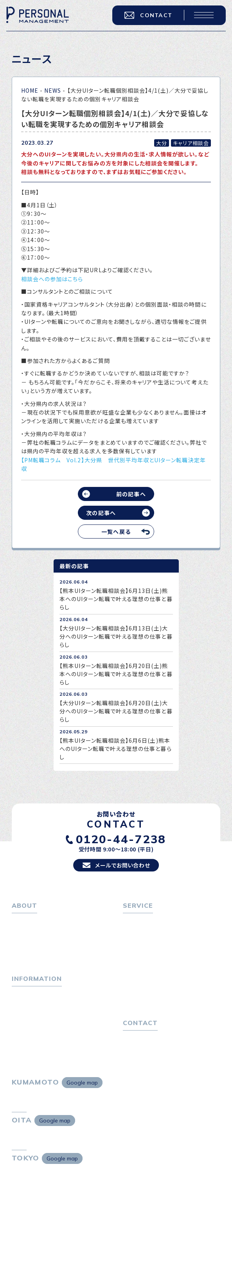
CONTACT (147, 16)
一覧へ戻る (115, 531)
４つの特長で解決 (148, 997)
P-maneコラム (31, 1015)
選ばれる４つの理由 (151, 986)
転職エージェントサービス (159, 939)
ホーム (20, 927)
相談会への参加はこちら (52, 279)
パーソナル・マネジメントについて (54, 939)
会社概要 (26, 950)
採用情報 (26, 961)
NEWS (52, 90)
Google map (82, 1097)
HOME (29, 90)
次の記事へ (100, 513)
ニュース (22, 1026)
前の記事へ (131, 494)
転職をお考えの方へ (148, 927)
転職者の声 (140, 961)
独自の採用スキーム (151, 1009)
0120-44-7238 (121, 844)
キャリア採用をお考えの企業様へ (165, 975)
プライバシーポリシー (150, 1062)
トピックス (24, 1003)
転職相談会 (141, 950)
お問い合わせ (140, 1051)
